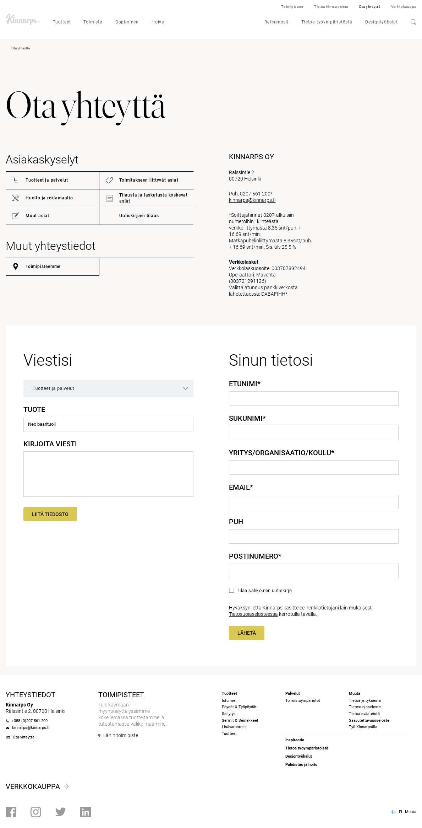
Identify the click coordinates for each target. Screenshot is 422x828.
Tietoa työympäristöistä (306, 748)
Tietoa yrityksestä (365, 700)
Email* (241, 487)
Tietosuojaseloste (365, 707)
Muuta (410, 812)
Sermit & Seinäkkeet (240, 720)
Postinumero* (255, 556)
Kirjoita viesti (50, 444)
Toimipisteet (292, 7)
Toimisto (92, 22)
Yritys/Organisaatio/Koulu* (281, 453)
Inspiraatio (294, 740)
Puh (236, 522)
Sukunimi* (247, 418)
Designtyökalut (381, 22)
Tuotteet (62, 22)
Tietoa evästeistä (364, 713)
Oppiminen (127, 22)
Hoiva (158, 22)
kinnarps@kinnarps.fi (252, 200)
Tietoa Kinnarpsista (331, 7)
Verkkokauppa (403, 7)
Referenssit (276, 22)
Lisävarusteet (234, 727)
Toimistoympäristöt (302, 700)
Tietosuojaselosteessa (253, 614)
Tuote (34, 409)
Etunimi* (245, 384)
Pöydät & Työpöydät (239, 707)
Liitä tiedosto (50, 514)
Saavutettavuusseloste (369, 720)
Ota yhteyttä (369, 7)
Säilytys (229, 713)
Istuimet (229, 700)
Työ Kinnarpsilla (363, 727)
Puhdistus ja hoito (301, 764)
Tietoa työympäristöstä (326, 22)
